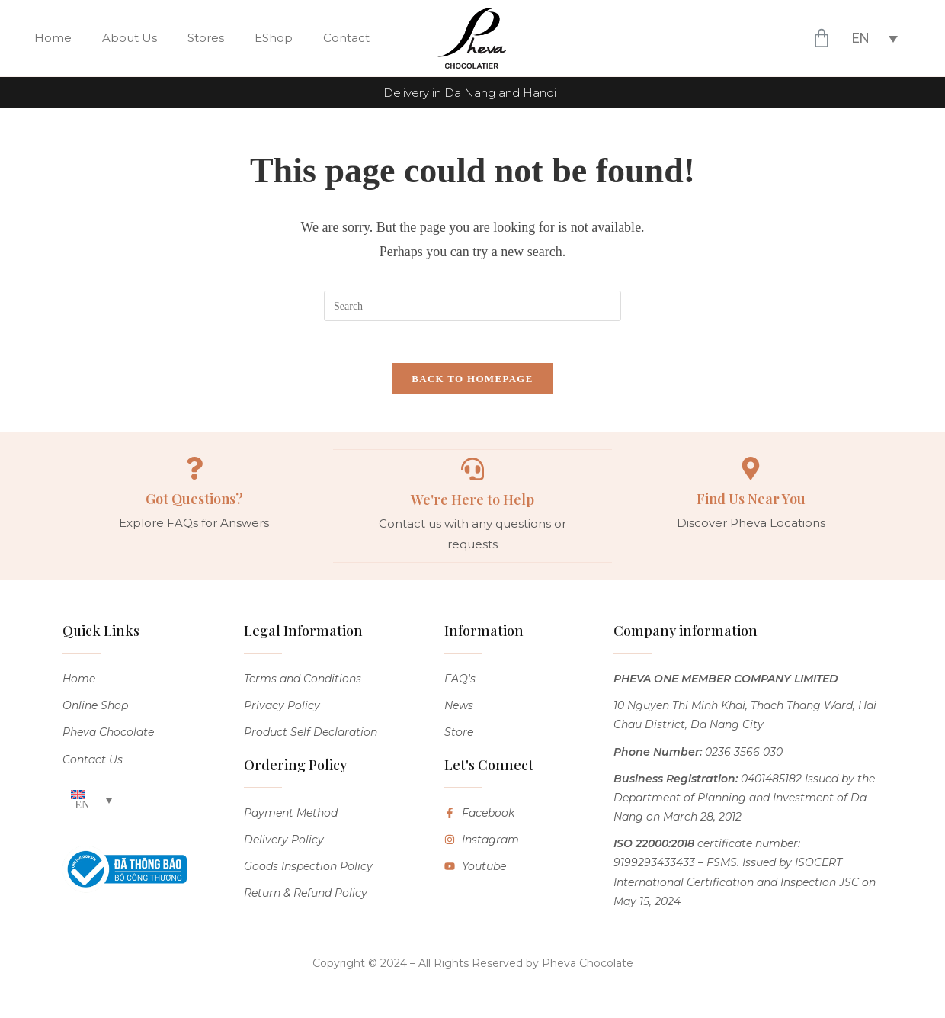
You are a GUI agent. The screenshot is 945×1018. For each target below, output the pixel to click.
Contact (346, 38)
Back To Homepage (472, 382)
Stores (205, 38)
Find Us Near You (751, 503)
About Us (129, 38)
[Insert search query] (472, 306)
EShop (274, 38)
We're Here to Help (472, 503)
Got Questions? (194, 503)
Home (53, 38)
